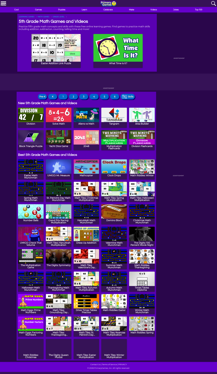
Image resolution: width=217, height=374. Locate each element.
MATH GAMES (43, 17)
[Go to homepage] (108, 4)
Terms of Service (109, 364)
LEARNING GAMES (26, 17)
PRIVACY (122, 364)
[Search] (213, 4)
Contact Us (95, 364)
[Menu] (3, 4)
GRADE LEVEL (58, 17)
